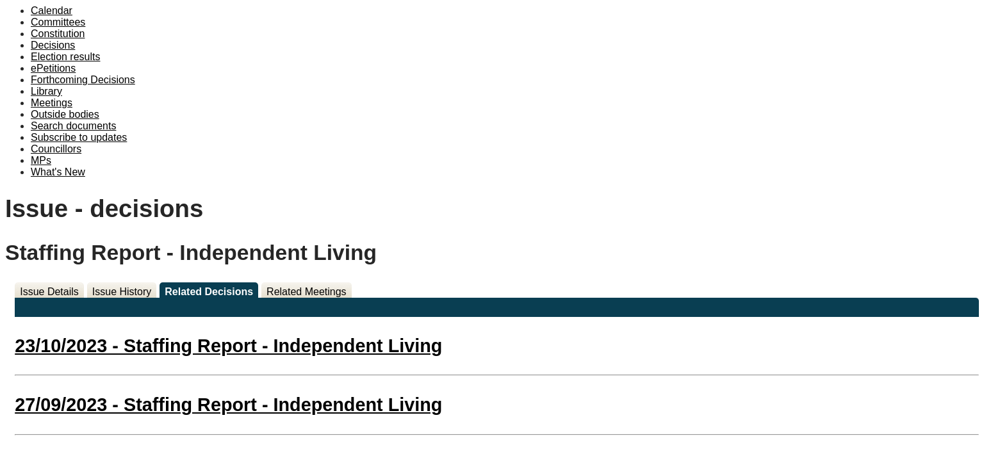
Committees (58, 22)
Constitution (58, 33)
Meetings (51, 102)
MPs (41, 160)
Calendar (51, 10)
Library (46, 91)
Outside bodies (65, 114)
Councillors (56, 148)
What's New (58, 171)
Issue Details (49, 291)
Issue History (121, 291)
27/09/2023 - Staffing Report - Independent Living (228, 404)
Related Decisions (209, 291)
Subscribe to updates (79, 137)
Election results (66, 56)
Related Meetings (306, 291)
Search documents (73, 125)
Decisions (53, 45)
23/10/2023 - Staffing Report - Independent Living (228, 346)
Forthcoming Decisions (83, 79)
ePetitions (53, 68)
